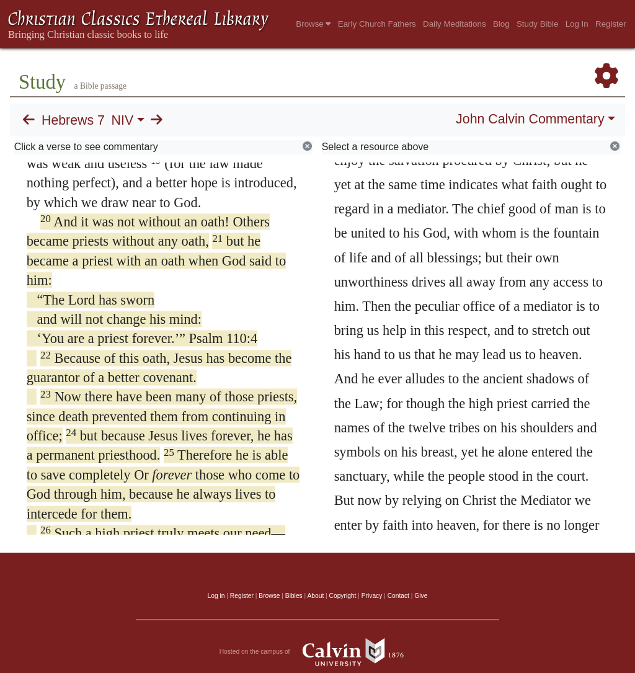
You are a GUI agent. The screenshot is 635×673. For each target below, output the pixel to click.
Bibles (294, 595)
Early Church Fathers (377, 24)
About (315, 595)
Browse (313, 24)
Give (420, 595)
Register (610, 24)
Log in (216, 595)
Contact (398, 595)
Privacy (372, 595)
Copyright (343, 595)
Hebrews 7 (73, 120)
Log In (577, 24)
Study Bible (537, 24)
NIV (123, 120)
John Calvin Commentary (530, 119)
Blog (501, 24)
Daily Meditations (454, 24)
